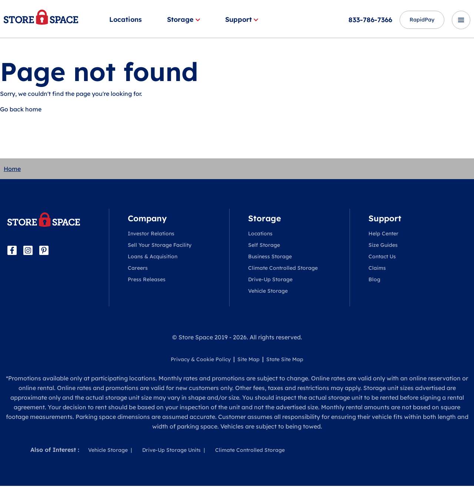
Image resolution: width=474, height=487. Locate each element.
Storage (183, 19)
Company (147, 219)
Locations (125, 19)
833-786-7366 (360, 20)
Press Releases (147, 280)
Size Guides (383, 246)
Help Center (383, 234)
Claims (377, 269)
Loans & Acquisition (152, 257)
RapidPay (417, 20)
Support (241, 19)
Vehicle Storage (268, 292)
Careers (138, 269)
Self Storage (264, 246)
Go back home (20, 110)
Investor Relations (151, 234)
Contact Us (382, 257)
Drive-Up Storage (270, 280)
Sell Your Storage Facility (159, 246)
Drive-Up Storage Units (171, 451)
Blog (374, 280)
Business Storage (270, 257)
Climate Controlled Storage (283, 269)
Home (12, 170)
